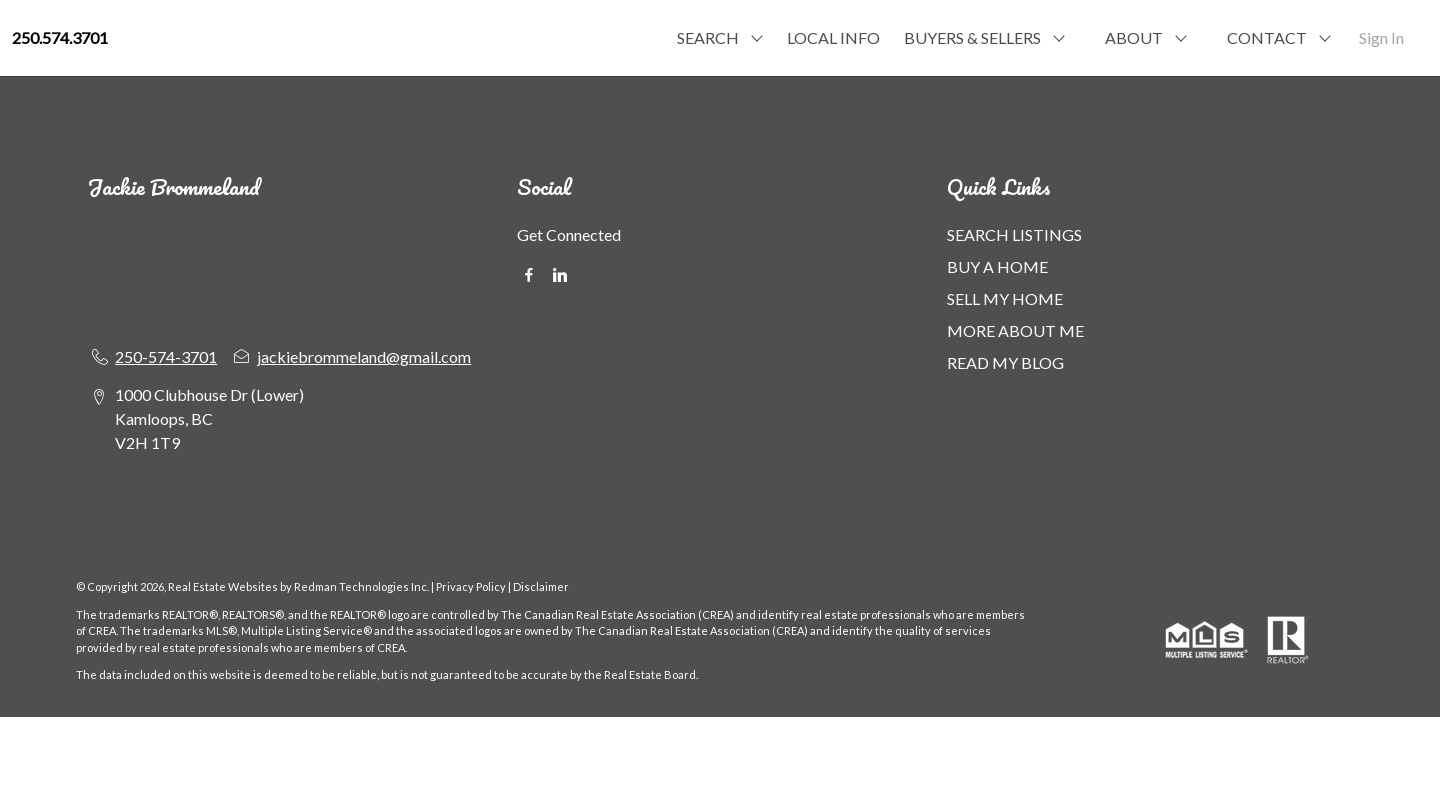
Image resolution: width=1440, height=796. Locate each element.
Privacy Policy (471, 586)
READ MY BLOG (1005, 362)
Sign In (1381, 37)
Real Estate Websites (224, 586)
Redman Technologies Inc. (362, 586)
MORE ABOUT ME (1015, 330)
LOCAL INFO (833, 37)
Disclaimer (541, 586)
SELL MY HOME (1005, 298)
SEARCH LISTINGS (1014, 234)
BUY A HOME (997, 266)
